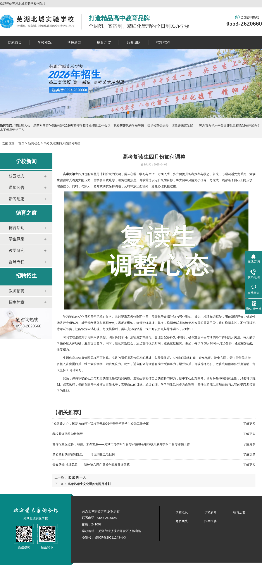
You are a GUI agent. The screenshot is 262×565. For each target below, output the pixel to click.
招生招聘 (210, 521)
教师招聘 (16, 291)
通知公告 (16, 187)
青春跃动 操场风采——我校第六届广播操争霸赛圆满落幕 (91, 464)
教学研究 (16, 250)
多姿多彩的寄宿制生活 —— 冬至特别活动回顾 (83, 454)
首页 (21, 143)
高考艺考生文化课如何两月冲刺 (88, 484)
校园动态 (16, 176)
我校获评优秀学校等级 (129, 125)
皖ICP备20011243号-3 (110, 537)
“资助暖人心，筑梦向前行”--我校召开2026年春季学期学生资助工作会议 (62, 125)
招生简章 (16, 302)
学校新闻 (210, 512)
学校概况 (182, 512)
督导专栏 (16, 262)
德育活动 (16, 228)
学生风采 (16, 239)
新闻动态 (34, 143)
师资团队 (182, 521)
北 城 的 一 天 (76, 477)
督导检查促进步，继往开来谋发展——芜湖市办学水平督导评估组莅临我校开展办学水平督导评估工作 (121, 444)
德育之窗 (239, 512)
